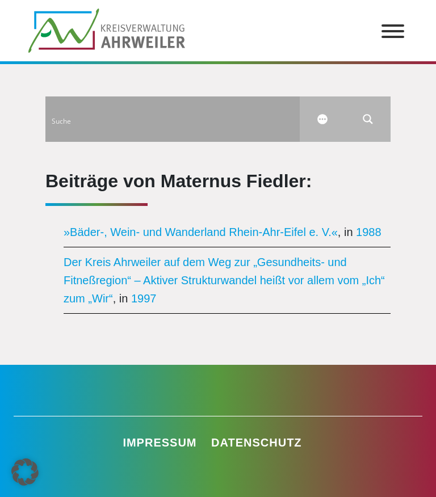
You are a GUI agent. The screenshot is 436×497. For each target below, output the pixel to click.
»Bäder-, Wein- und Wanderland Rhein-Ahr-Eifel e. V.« (201, 232)
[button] (25, 472)
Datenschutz (256, 442)
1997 (144, 298)
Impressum (159, 442)
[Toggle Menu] (393, 31)
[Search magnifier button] (368, 119)
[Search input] (173, 119)
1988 (369, 232)
